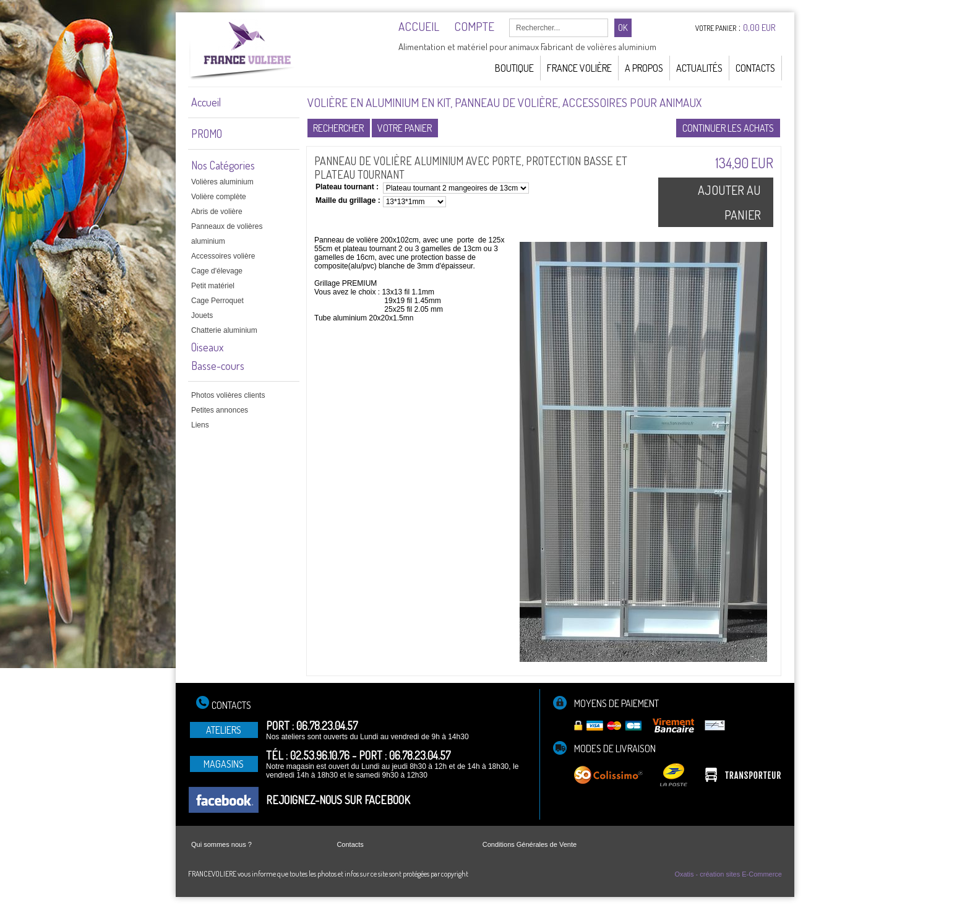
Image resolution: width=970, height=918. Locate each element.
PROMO (206, 133)
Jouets (202, 315)
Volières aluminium (222, 182)
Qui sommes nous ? (221, 844)
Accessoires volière (223, 256)
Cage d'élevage (216, 271)
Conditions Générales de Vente (530, 844)
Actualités (699, 68)
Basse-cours (217, 365)
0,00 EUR (759, 27)
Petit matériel (212, 285)
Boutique (514, 68)
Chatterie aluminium (224, 330)
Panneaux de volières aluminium (226, 234)
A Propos (644, 68)
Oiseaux (207, 347)
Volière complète (218, 196)
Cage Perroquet (217, 300)
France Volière (579, 68)
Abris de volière (216, 211)
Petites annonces (219, 410)
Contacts (755, 68)
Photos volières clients (228, 395)
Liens (200, 425)
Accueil (206, 102)
